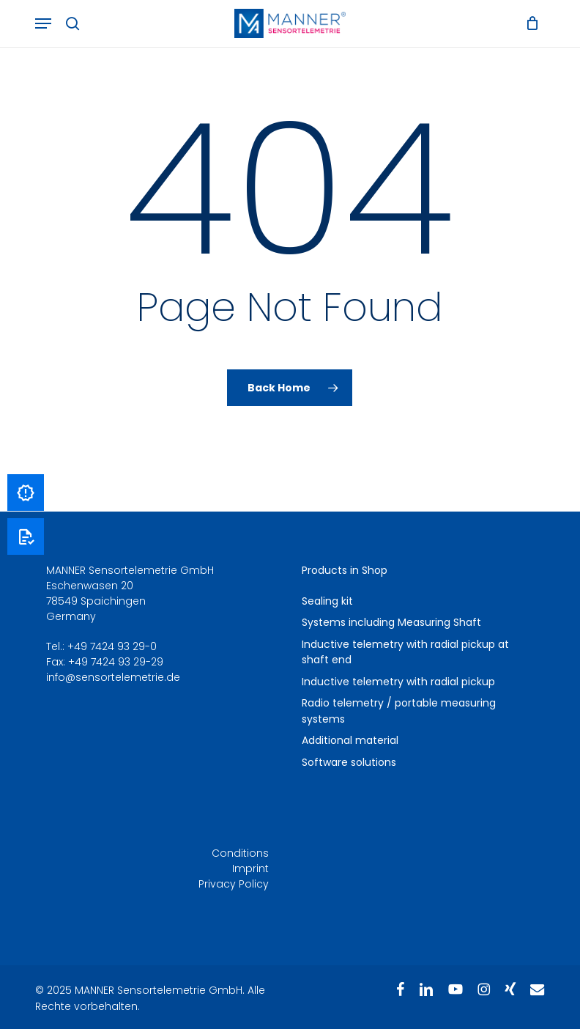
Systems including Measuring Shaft (391, 622)
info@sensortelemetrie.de (113, 677)
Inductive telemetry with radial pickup (398, 681)
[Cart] (528, 23)
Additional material (350, 740)
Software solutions (349, 762)
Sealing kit (327, 601)
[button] (43, 23)
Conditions (240, 853)
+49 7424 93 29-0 (112, 646)
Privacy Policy (233, 884)
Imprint (250, 868)
